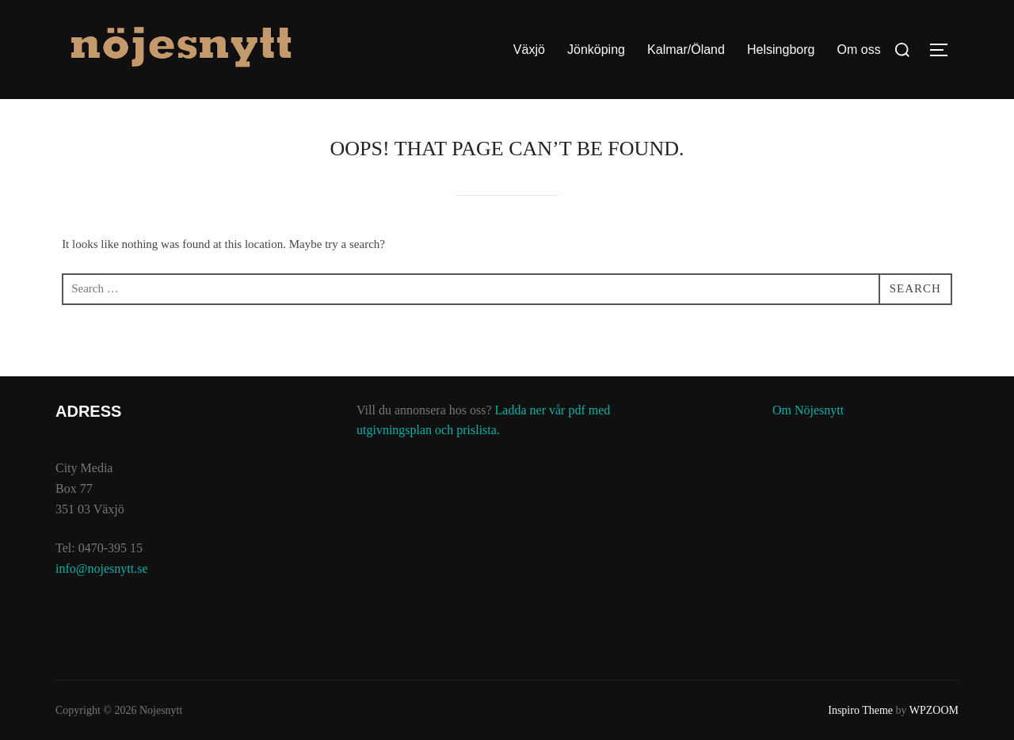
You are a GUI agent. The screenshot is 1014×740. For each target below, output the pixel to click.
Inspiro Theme (860, 710)
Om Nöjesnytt (808, 410)
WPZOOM (934, 710)
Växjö (529, 49)
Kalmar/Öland (686, 49)
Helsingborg (780, 49)
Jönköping (596, 49)
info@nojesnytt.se (101, 568)
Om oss (859, 49)
